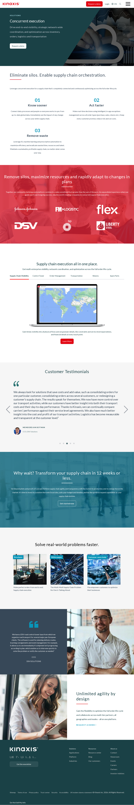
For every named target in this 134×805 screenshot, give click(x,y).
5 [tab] (73, 443)
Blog (90, 757)
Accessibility (63, 792)
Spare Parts (114, 276)
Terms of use (22, 792)
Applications (74, 753)
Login (107, 4)
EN (115, 4)
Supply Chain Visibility (19, 276)
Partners (113, 769)
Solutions (72, 749)
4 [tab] (70, 443)
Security (54, 792)
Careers (113, 765)
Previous (9, 409)
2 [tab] (63, 443)
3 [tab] (67, 443)
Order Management (57, 276)
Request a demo (94, 4)
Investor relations (117, 773)
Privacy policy (34, 792)
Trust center (45, 792)
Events (113, 761)
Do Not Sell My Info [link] (18, 802)
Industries (73, 761)
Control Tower (38, 276)
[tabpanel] (67, 408)
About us (113, 749)
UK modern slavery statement (81, 792)
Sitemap (13, 792)
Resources (92, 749)
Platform (72, 757)
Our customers (94, 761)
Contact (113, 753)
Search (120, 4)
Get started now (67, 503)
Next (125, 409)
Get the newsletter (24, 764)
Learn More (67, 341)
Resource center (94, 753)
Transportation (77, 276)
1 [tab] (60, 443)
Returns (96, 276)
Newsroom (114, 757)
